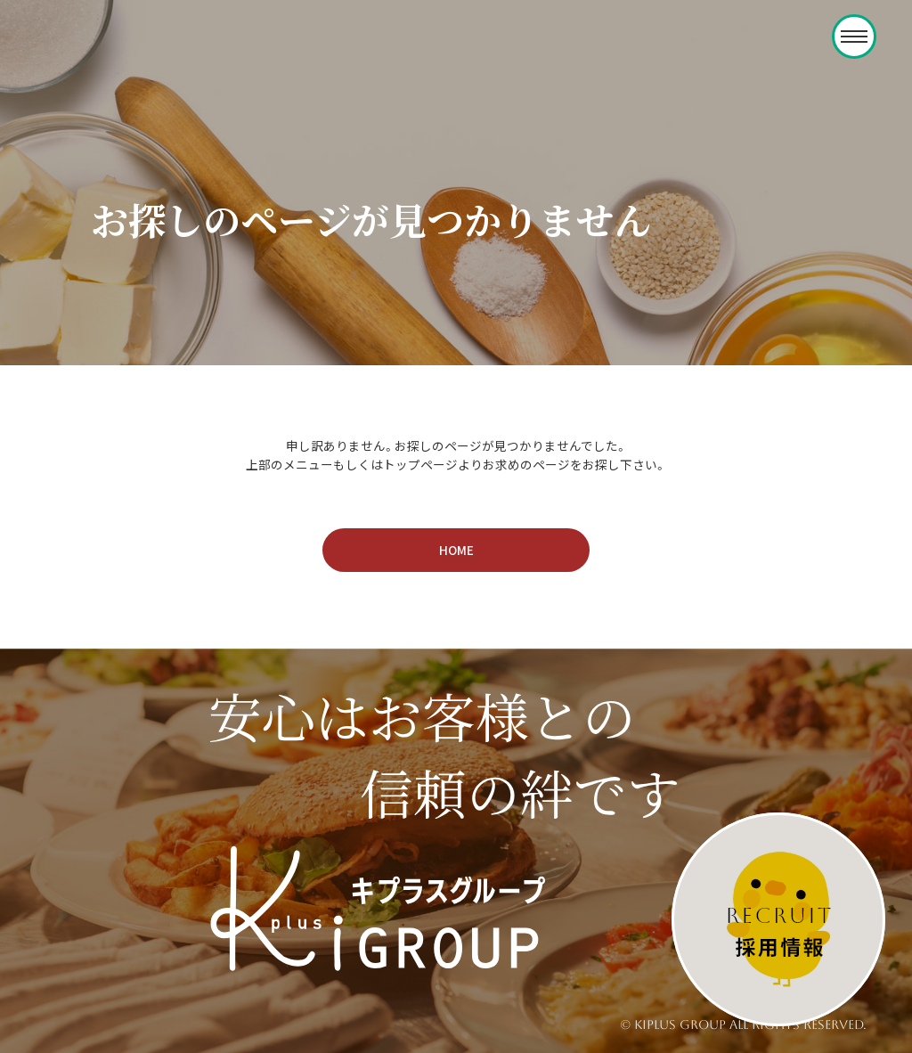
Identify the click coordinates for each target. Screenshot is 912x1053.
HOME (456, 550)
